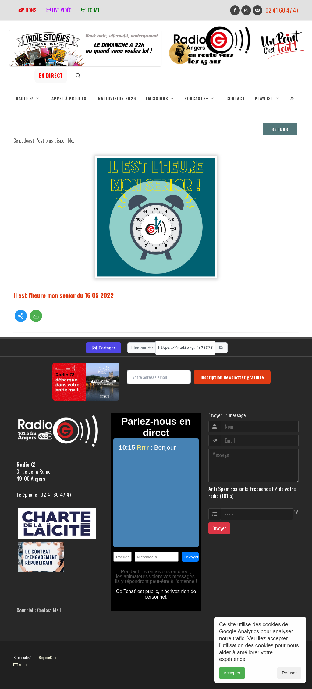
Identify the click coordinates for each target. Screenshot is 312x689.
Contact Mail (49, 610)
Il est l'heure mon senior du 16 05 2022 (63, 295)
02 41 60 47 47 (282, 10)
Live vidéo (59, 10)
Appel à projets (69, 98)
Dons (27, 10)
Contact (235, 98)
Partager (103, 347)
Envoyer (219, 528)
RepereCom (48, 657)
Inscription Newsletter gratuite (232, 377)
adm (20, 664)
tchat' (90, 10)
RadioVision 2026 (117, 98)
